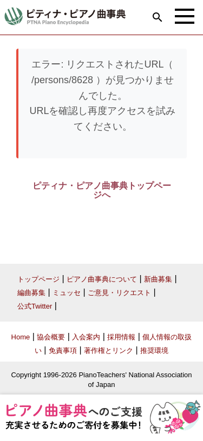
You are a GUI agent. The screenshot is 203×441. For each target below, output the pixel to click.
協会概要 (51, 337)
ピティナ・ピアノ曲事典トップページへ (101, 190)
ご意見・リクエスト (119, 293)
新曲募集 (158, 279)
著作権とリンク (108, 350)
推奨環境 (154, 350)
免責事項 (63, 350)
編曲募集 (31, 293)
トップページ (38, 279)
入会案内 (86, 337)
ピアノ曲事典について (102, 279)
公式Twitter (34, 306)
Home (20, 337)
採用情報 (121, 337)
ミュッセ (67, 293)
